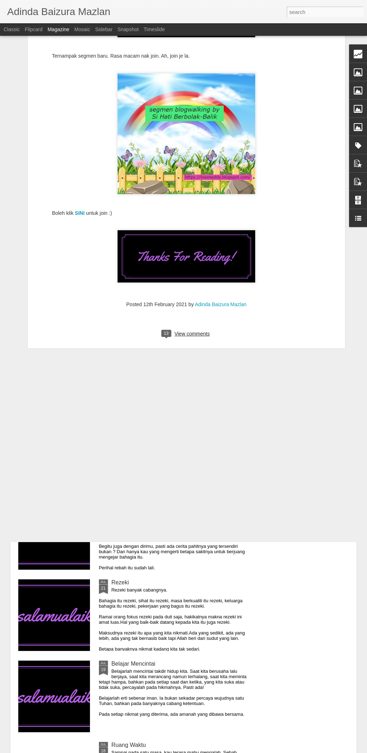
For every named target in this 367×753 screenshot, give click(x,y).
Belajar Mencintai (133, 664)
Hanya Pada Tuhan (136, 420)
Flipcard (34, 29)
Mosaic (82, 29)
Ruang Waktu (128, 745)
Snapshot (128, 29)
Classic (12, 29)
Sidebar (104, 29)
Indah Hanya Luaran (137, 501)
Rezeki (120, 582)
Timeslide (154, 29)
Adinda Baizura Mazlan (221, 192)
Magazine (59, 29)
